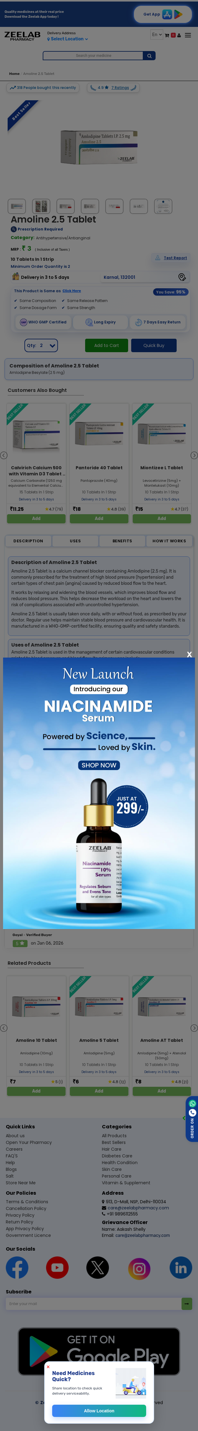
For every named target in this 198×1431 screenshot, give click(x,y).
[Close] (189, 654)
